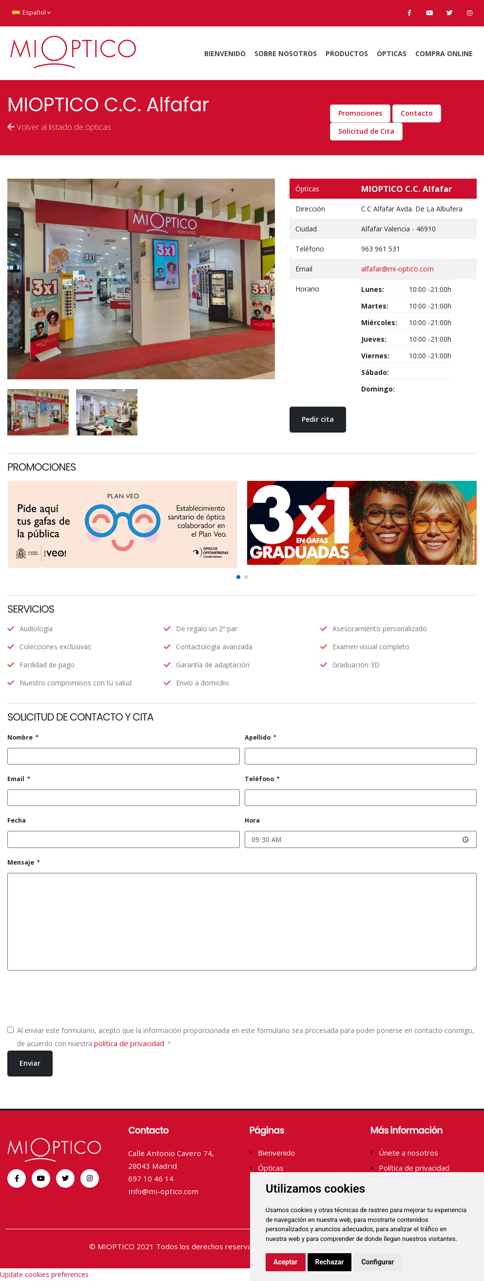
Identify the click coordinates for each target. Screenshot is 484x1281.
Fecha (16, 820)
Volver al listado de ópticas (59, 126)
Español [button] (31, 12)
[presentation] (81, 997)
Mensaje (21, 862)
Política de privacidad (414, 1168)
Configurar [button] (377, 1262)
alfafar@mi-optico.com (397, 268)
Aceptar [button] (285, 1262)
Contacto (417, 113)
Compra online (444, 53)
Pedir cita (318, 419)
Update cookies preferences (44, 1274)
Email (16, 779)
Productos (347, 53)
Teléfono (260, 779)
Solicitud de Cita (366, 131)
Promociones (360, 113)
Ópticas (392, 53)
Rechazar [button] (329, 1262)
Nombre (20, 737)
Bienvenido (225, 53)
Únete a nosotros (408, 1152)
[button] (238, 577)
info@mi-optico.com (163, 1191)
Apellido (258, 737)
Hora (252, 820)
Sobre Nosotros (285, 53)
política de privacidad (130, 1043)
